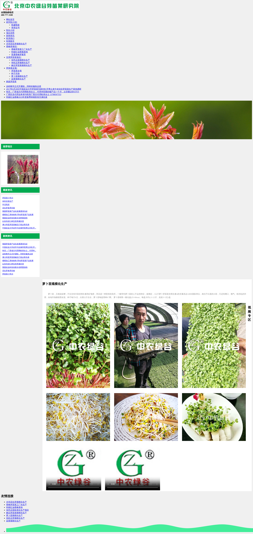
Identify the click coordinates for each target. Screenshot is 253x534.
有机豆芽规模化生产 (20, 63)
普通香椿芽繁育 (18, 54)
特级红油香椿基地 (19, 52)
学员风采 (6, 205)
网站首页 (10, 19)
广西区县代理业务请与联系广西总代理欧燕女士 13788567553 (33, 94)
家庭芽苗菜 (11, 81)
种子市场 (15, 73)
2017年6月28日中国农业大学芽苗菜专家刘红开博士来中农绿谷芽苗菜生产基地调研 (43, 89)
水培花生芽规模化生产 (16, 44)
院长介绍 (10, 30)
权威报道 (15, 25)
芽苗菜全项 (11, 68)
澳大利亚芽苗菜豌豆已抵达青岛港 (15, 225)
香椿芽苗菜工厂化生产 (21, 49)
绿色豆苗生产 (7, 201)
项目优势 (10, 33)
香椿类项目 (11, 46)
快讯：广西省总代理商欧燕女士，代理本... (19, 251)
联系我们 (10, 38)
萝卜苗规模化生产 (19, 76)
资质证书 (15, 27)
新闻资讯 (10, 36)
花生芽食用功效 (8, 208)
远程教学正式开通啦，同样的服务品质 (23, 86)
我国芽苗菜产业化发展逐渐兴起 (15, 211)
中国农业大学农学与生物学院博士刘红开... (19, 228)
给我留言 (10, 41)
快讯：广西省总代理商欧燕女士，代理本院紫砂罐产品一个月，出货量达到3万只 (42, 92)
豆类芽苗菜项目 (13, 57)
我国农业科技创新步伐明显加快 (15, 218)
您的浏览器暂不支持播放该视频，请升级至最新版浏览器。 (73, 467)
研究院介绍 (11, 22)
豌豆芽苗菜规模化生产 (21, 65)
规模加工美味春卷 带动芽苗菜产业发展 (17, 215)
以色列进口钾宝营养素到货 (13, 221)
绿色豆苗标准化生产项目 (17, 510)
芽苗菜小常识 (7, 198)
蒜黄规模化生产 (18, 79)
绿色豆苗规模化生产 (20, 60)
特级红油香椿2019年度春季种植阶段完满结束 (26, 97)
